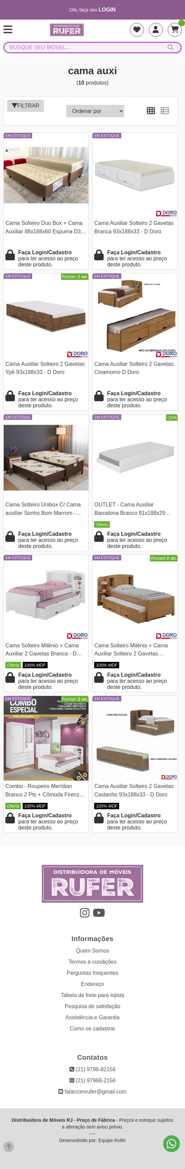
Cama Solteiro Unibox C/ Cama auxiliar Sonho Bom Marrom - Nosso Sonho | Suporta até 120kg (45, 510)
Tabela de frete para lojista (92, 995)
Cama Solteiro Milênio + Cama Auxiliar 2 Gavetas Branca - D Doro (42, 651)
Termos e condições (92, 962)
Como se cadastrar (92, 1028)
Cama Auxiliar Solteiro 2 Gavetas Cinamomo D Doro (134, 368)
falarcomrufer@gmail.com (92, 1091)
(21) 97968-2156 (93, 1080)
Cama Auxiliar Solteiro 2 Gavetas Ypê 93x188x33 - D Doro (45, 368)
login (107, 9)
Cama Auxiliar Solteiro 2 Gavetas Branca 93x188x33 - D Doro (134, 227)
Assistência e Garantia (92, 1017)
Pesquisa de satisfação (93, 1006)
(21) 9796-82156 (93, 1069)
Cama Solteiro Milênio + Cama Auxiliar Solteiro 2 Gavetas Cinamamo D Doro (130, 651)
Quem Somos (92, 951)
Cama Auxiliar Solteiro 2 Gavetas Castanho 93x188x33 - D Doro (134, 790)
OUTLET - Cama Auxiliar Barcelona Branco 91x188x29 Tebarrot (129, 510)
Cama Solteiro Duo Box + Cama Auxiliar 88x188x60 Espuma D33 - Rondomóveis (44, 228)
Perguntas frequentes (92, 973)
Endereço (92, 984)
